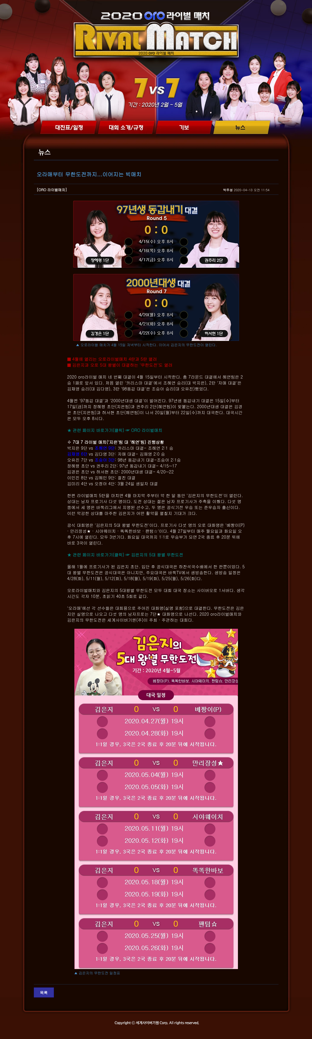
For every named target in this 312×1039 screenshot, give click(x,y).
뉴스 (242, 127)
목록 (44, 992)
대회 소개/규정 (126, 127)
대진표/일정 (68, 127)
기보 (184, 127)
